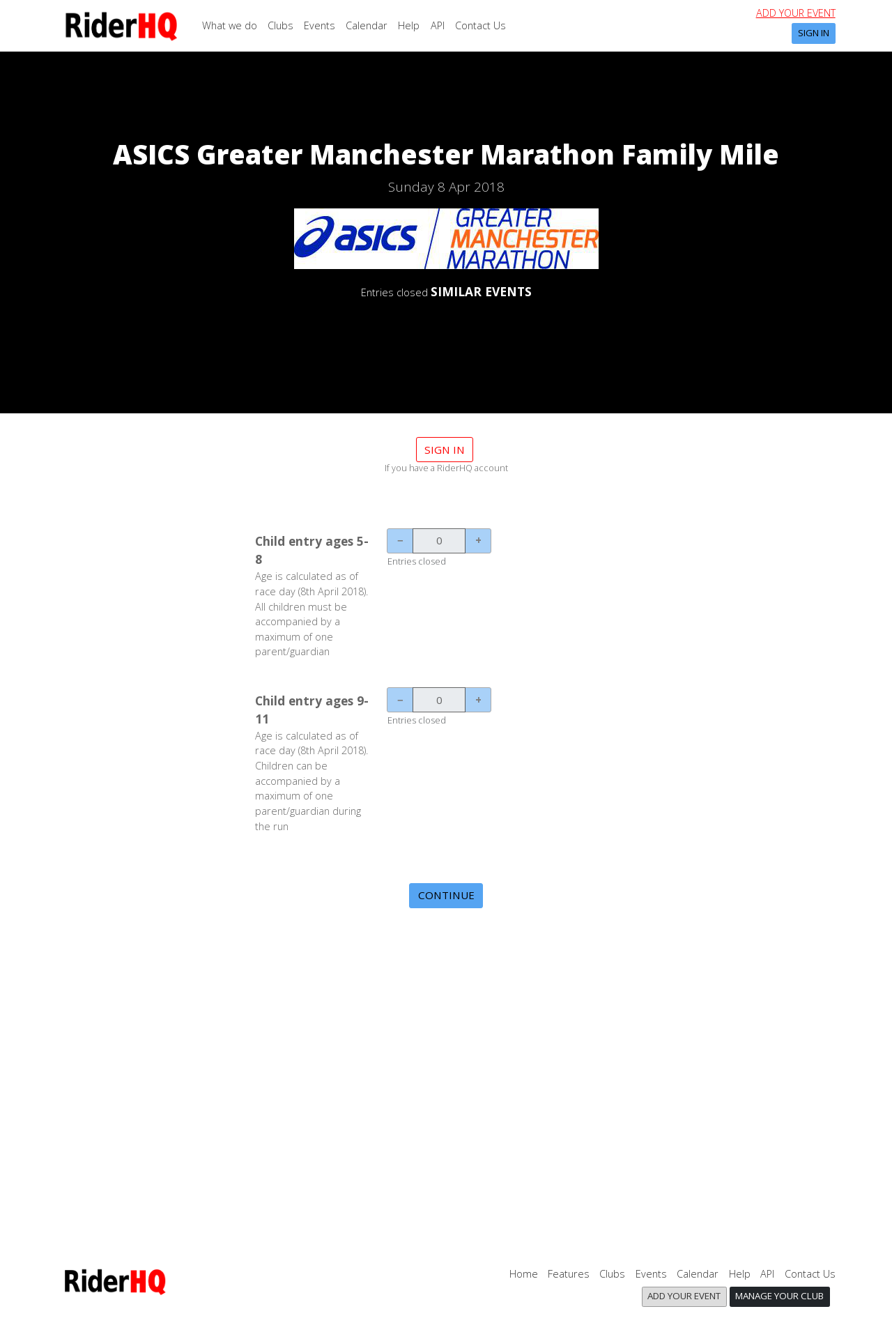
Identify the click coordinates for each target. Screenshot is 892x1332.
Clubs (280, 25)
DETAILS (446, 329)
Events (319, 25)
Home (523, 1273)
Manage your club (779, 1295)
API (438, 25)
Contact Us (480, 25)
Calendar (366, 25)
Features (569, 1273)
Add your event (796, 13)
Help (409, 25)
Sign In (813, 32)
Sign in (444, 450)
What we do (229, 25)
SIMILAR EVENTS (481, 291)
